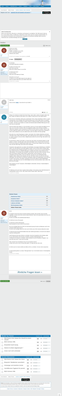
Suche (20, 6)
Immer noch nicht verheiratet (12, 351)
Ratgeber (25, 6)
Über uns (11, 388)
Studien (42, 6)
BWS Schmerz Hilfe (9, 342)
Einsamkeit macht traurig (11, 345)
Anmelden (48, 8)
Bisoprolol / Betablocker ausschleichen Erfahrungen (18, 362)
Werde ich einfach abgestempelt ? (13, 348)
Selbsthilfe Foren (13, 6)
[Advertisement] (30, 263)
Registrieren (41, 8)
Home (2, 6)
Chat (30, 6)
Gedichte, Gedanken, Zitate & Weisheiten (23, 376)
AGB (31, 388)
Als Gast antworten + (5, 45)
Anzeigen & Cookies (26, 388)
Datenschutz (20, 388)
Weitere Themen (11, 376)
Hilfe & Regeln (36, 6)
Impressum (16, 388)
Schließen (25, 39)
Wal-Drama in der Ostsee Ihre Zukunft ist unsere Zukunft (20, 359)
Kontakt (8, 388)
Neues (7, 6)
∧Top (59, 394)
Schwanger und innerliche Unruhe (13, 365)
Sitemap (42, 388)
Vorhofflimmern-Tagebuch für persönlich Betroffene (18, 368)
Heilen (2, 43)
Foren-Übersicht (4, 376)
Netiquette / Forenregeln (37, 388)
